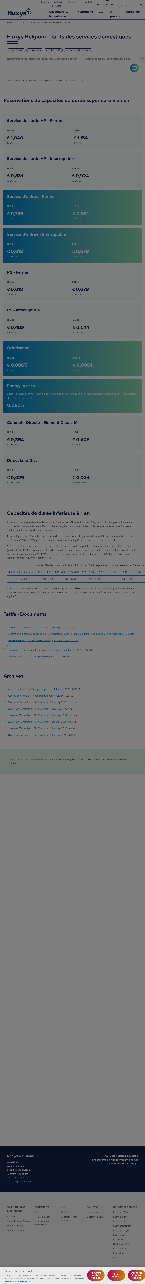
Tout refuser (116, 1277)
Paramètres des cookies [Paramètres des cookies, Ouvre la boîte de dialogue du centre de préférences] (96, 1277)
